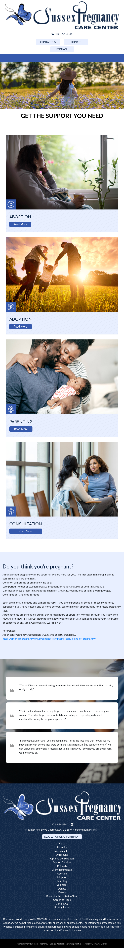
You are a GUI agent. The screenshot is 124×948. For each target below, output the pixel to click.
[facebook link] (72, 824)
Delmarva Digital (99, 943)
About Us (62, 847)
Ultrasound (62, 854)
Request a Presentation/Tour (62, 896)
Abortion (20, 217)
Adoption (20, 319)
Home (62, 843)
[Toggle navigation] (6, 57)
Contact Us (62, 903)
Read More (20, 224)
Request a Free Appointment (62, 836)
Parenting (20, 422)
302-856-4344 (62, 33)
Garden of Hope (62, 899)
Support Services (62, 862)
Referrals (62, 865)
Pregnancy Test (62, 850)
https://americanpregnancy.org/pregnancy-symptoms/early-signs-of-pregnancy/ (49, 638)
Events (62, 892)
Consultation (25, 524)
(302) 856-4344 (59, 824)
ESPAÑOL (61, 49)
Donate (62, 888)
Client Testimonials (62, 869)
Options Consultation (62, 858)
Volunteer (62, 884)
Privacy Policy (61, 907)
